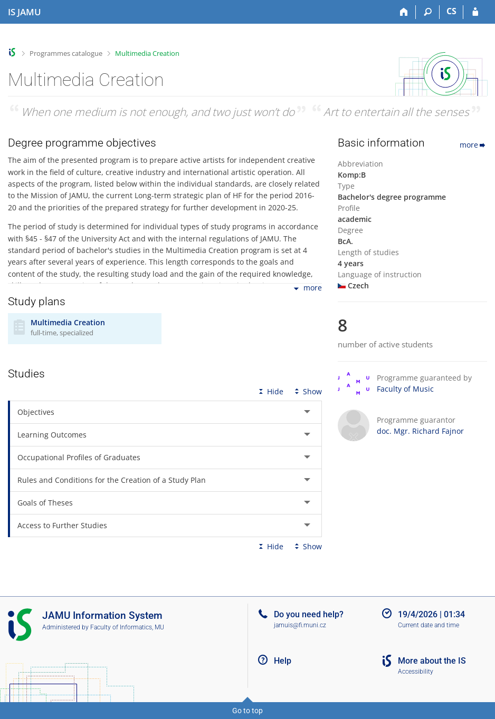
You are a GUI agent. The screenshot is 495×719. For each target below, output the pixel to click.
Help (282, 661)
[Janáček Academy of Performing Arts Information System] (24, 12)
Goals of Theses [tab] (45, 503)
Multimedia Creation (147, 53)
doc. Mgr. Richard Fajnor (420, 431)
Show (307, 391)
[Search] (428, 12)
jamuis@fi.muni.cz (300, 625)
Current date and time (428, 625)
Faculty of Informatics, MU (127, 627)
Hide (269, 391)
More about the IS (432, 661)
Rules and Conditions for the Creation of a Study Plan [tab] (111, 480)
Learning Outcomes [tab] (52, 435)
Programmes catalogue (66, 53)
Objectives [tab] (35, 412)
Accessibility (415, 671)
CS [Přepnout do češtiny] (451, 11)
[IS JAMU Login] (475, 12)
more (307, 289)
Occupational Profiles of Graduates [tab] (78, 457)
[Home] (404, 12)
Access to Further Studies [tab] (62, 525)
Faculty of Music (405, 389)
